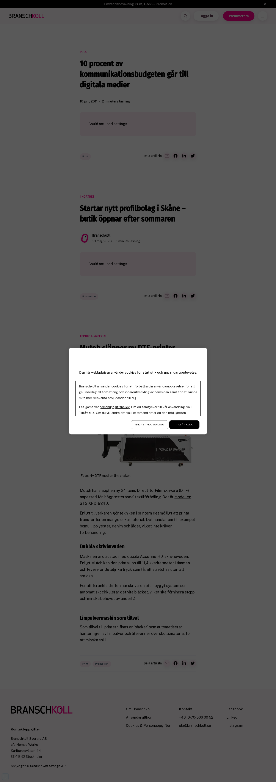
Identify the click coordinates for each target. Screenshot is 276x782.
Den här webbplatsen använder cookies (107, 372)
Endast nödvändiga (149, 424)
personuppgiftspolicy (115, 407)
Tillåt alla (184, 424)
